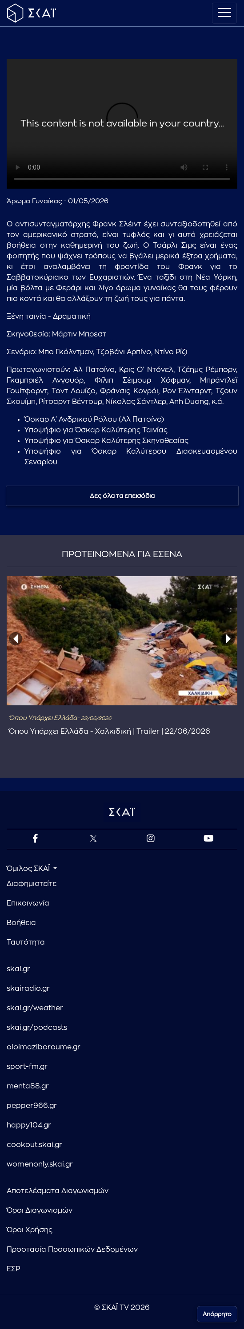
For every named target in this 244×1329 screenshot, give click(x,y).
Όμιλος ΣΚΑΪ (29, 868)
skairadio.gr (28, 988)
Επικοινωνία (28, 903)
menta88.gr (28, 1086)
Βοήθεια (21, 922)
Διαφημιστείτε (31, 883)
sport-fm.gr (27, 1066)
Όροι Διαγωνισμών (39, 1210)
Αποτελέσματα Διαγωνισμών (57, 1191)
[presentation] (15, 638)
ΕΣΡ (13, 1269)
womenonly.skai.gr (40, 1164)
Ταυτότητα (26, 942)
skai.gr (18, 969)
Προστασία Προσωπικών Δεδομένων (72, 1249)
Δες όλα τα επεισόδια (122, 496)
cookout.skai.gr (34, 1144)
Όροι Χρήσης (29, 1230)
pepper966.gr (32, 1105)
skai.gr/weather (35, 1008)
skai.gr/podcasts (37, 1027)
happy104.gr (29, 1125)
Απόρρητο (217, 1314)
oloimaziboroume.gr (43, 1047)
